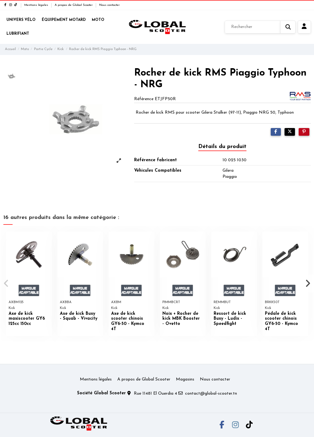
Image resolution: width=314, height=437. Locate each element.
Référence (143, 99)
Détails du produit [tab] (222, 147)
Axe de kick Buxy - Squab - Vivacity (78, 316)
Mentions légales (36, 5)
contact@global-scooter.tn (211, 393)
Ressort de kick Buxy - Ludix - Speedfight (230, 318)
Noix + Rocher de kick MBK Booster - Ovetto (181, 318)
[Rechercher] (260, 27)
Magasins (185, 379)
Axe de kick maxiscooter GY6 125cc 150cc (27, 318)
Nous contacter (109, 5)
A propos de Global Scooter (74, 5)
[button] (7, 283)
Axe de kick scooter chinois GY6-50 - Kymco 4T (127, 321)
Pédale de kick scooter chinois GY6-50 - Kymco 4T (281, 321)
